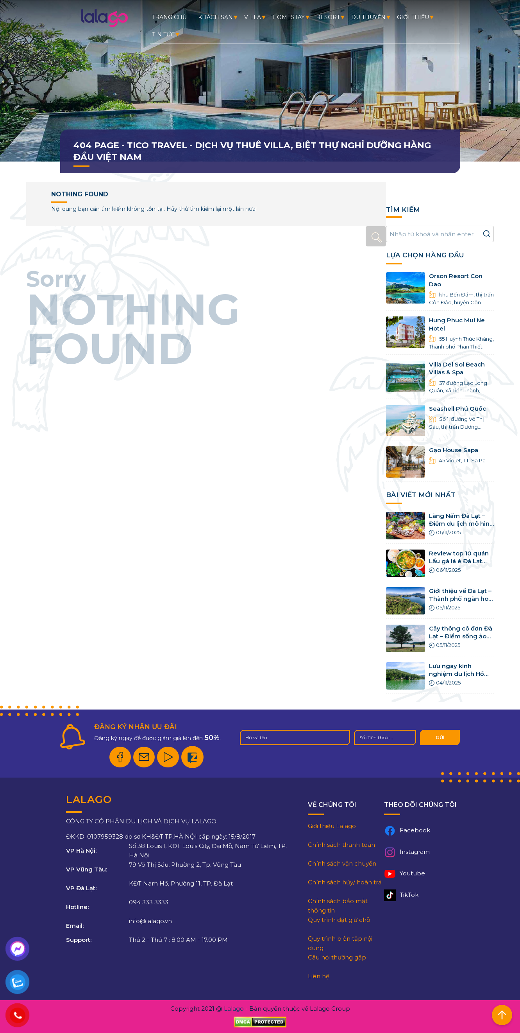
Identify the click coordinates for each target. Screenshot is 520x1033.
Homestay (288, 17)
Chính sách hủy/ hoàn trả (345, 882)
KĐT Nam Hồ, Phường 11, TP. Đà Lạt (181, 883)
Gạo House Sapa (453, 450)
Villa (252, 17)
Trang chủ (169, 17)
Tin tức (163, 34)
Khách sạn (215, 17)
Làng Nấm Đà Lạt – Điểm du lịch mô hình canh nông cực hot (461, 523)
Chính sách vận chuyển (342, 863)
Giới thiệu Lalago (332, 826)
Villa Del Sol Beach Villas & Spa (457, 368)
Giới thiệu (413, 17)
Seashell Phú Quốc (457, 408)
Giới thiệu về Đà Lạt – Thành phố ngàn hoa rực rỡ (460, 599)
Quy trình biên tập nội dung (340, 943)
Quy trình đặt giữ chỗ (339, 919)
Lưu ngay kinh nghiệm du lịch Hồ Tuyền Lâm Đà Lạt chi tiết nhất (456, 677)
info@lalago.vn (150, 921)
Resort (328, 17)
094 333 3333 (148, 902)
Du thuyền (368, 17)
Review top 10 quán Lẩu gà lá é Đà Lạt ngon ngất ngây (459, 561)
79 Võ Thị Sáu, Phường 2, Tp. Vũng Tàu (185, 864)
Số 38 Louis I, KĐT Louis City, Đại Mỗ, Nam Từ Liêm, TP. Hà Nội (208, 850)
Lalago (234, 1008)
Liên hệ (318, 976)
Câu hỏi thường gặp (337, 957)
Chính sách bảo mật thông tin (338, 905)
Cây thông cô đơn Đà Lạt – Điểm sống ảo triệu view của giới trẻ (461, 636)
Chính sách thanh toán (341, 844)
